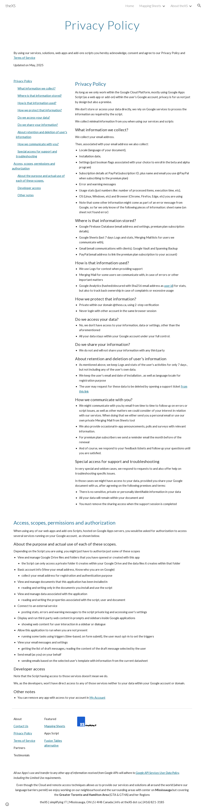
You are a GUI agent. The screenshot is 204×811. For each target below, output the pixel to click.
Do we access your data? (34, 117)
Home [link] (129, 6)
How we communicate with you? (38, 144)
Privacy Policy (23, 81)
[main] (102, 25)
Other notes (26, 195)
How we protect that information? (40, 110)
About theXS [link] (179, 6)
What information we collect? (37, 88)
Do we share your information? (38, 124)
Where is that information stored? (40, 95)
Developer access (29, 188)
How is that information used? (37, 103)
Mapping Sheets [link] (150, 6)
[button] (199, 5)
